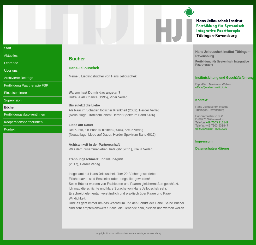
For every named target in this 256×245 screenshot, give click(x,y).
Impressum (204, 141)
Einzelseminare (15, 93)
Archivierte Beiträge (18, 78)
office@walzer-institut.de (211, 87)
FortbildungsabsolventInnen (24, 114)
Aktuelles (11, 56)
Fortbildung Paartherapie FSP (26, 85)
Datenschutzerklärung (212, 148)
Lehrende (11, 63)
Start (7, 48)
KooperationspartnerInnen (23, 122)
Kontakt (9, 129)
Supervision (13, 100)
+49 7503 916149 (217, 122)
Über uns (11, 70)
